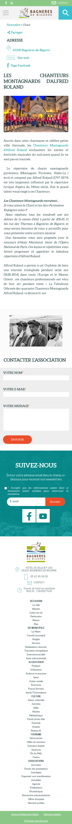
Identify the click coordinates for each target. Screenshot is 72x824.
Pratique (36, 666)
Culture (36, 696)
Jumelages (36, 772)
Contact (60, 2)
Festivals (36, 723)
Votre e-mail (35, 392)
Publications (36, 787)
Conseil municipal (36, 635)
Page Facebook (20, 65)
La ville (36, 605)
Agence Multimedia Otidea (25, 814)
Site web (23, 57)
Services (36, 643)
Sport (36, 677)
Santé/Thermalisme (36, 692)
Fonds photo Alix (36, 719)
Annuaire (13, 24)
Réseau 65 (36, 730)
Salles (36, 707)
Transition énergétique (36, 650)
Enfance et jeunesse (36, 673)
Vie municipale (36, 627)
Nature (36, 620)
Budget (36, 639)
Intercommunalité (36, 654)
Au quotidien (36, 662)
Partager (17, 32)
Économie (36, 685)
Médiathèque (36, 715)
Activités (36, 704)
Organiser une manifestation (36, 776)
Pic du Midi (36, 753)
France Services (36, 688)
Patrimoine (36, 616)
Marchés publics (36, 803)
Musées (36, 711)
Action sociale (36, 681)
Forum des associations (36, 768)
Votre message (35, 417)
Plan (36, 624)
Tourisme (36, 734)
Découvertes (36, 738)
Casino (36, 757)
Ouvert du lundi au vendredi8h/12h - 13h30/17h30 (39, 590)
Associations (36, 761)
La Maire (36, 631)
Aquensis (36, 749)
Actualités (36, 780)
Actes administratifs (36, 658)
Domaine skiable (36, 746)
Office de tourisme (36, 742)
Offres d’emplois (36, 799)
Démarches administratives (36, 795)
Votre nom (35, 376)
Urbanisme (36, 669)
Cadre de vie (36, 612)
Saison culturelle (36, 700)
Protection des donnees (36, 821)
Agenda (36, 784)
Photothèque (36, 791)
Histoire (36, 609)
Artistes (36, 726)
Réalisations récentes (36, 647)
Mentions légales (52, 814)
